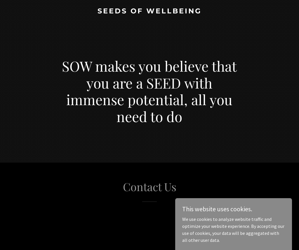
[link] (149, 12)
